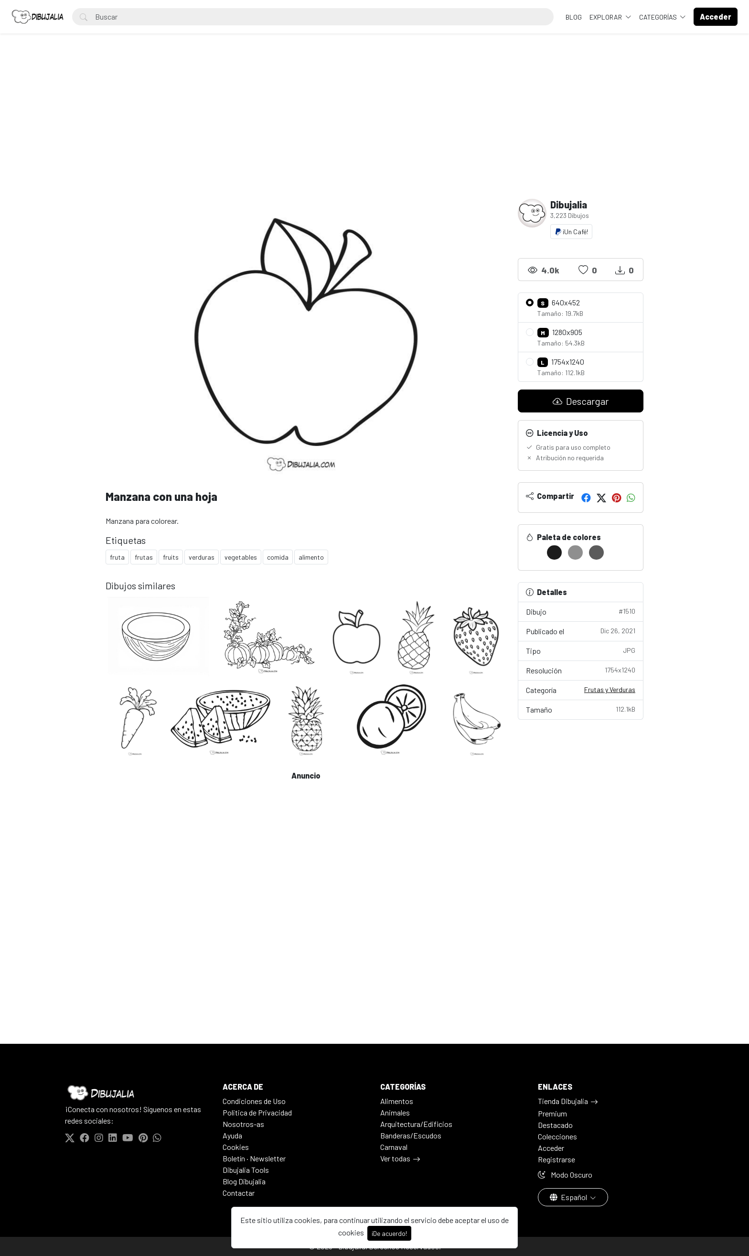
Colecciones (557, 1136)
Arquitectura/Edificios (416, 1123)
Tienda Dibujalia (563, 1100)
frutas (144, 557)
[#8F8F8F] (575, 552)
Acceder (551, 1147)
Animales (395, 1112)
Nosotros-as (243, 1123)
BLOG (574, 17)
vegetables (241, 557)
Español (569, 1197)
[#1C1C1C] (554, 552)
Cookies (236, 1146)
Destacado (555, 1124)
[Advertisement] (374, 127)
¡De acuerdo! (389, 1233)
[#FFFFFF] (533, 552)
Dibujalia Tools (246, 1169)
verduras (201, 557)
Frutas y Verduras (609, 689)
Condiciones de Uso (254, 1100)
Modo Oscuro (565, 1174)
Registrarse (556, 1159)
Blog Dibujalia (244, 1181)
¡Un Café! (571, 231)
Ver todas (395, 1158)
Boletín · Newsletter (254, 1158)
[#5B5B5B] (596, 552)
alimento (311, 557)
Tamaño (581, 709)
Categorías (658, 17)
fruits (171, 557)
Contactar (239, 1192)
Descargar (581, 401)
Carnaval (393, 1146)
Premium (552, 1113)
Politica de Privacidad (257, 1112)
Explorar (606, 17)
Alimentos (396, 1100)
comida (278, 557)
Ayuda (232, 1135)
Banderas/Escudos (410, 1135)
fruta (117, 557)
